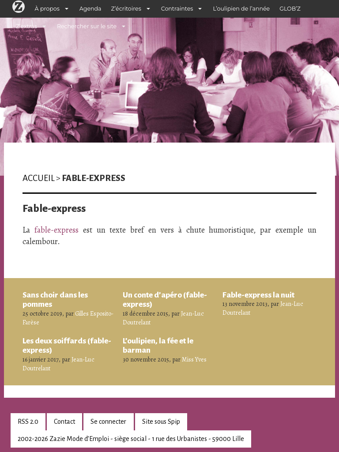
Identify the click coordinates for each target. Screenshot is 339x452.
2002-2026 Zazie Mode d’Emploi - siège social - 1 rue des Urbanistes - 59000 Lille (131, 438)
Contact (64, 421)
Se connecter (108, 421)
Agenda (90, 8)
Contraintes (177, 8)
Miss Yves (194, 359)
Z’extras (26, 26)
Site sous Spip (161, 421)
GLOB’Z (290, 8)
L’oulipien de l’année (241, 8)
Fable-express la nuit (258, 294)
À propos (47, 8)
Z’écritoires (126, 8)
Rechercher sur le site (87, 26)
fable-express (56, 230)
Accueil (39, 178)
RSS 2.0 (28, 421)
